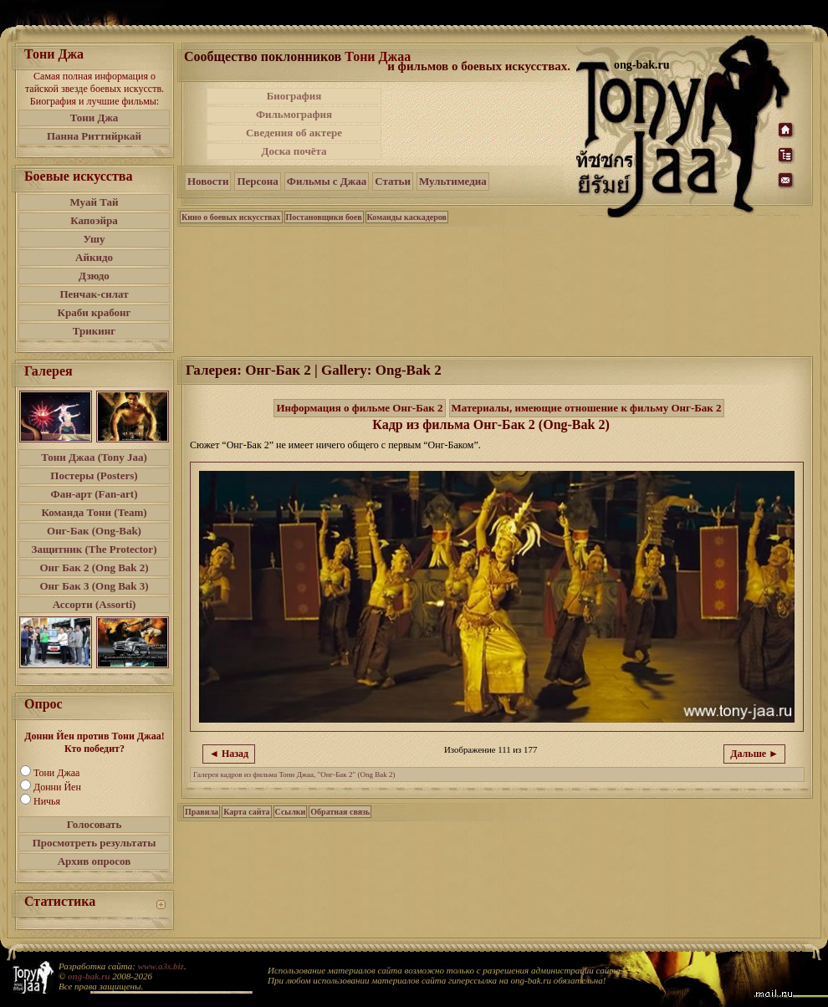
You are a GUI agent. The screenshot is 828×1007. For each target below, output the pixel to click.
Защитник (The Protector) (94, 549)
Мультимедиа (453, 181)
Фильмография (294, 114)
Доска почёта (293, 151)
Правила (201, 811)
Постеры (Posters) (93, 475)
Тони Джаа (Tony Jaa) (94, 457)
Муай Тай (93, 202)
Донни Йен (57, 787)
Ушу (94, 239)
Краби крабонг (94, 312)
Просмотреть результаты (94, 842)
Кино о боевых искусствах (231, 217)
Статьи (393, 181)
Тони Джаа (56, 773)
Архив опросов (94, 861)
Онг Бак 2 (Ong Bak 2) (93, 567)
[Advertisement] (480, 123)
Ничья (46, 801)
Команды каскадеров (407, 217)
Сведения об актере (294, 132)
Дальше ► (754, 753)
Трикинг (94, 331)
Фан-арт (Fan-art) (94, 494)
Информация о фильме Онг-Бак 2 (359, 407)
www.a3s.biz (161, 966)
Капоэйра (94, 220)
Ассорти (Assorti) (94, 604)
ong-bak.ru (89, 976)
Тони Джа (94, 117)
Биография (294, 95)
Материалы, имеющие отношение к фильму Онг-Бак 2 (587, 407)
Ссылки (290, 811)
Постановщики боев (324, 217)
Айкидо (94, 257)
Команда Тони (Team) (93, 512)
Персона (257, 181)
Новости (207, 181)
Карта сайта (246, 811)
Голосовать (94, 824)
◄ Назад (228, 753)
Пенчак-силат (93, 294)
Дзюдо (94, 275)
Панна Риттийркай (94, 136)
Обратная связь (340, 811)
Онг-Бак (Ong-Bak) (94, 530)
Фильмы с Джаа (326, 181)
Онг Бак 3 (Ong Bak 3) (93, 586)
